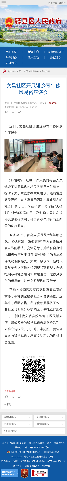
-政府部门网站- (10, 424)
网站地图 (46, 466)
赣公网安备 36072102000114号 (26, 452)
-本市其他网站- (43, 424)
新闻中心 (34, 71)
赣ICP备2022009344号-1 (37, 447)
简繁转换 (52, 2)
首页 (26, 71)
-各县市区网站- (10, 431)
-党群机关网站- (43, 417)
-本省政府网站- (10, 417)
